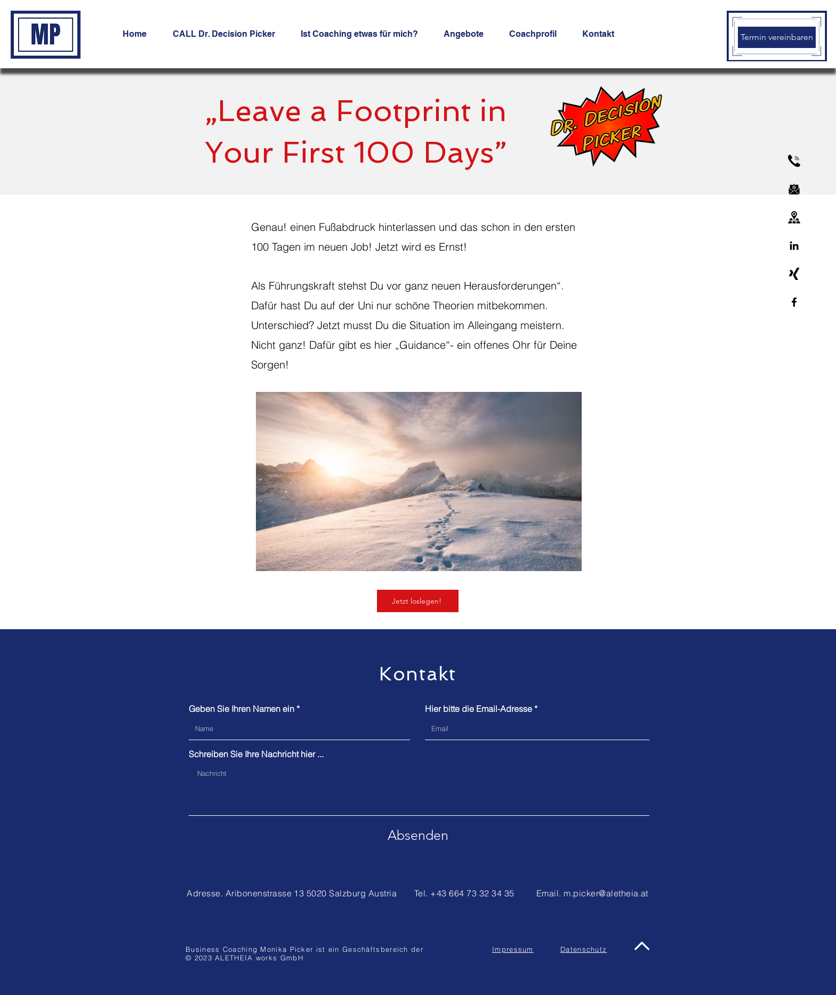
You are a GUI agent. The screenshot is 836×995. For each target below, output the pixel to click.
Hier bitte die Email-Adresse (478, 708)
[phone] (794, 161)
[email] (794, 189)
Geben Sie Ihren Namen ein (241, 708)
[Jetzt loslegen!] (418, 601)
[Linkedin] (794, 245)
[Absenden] (418, 835)
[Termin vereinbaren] (777, 37)
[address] (794, 217)
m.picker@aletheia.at (606, 893)
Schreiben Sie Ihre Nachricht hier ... (256, 754)
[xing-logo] (794, 274)
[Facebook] (794, 302)
